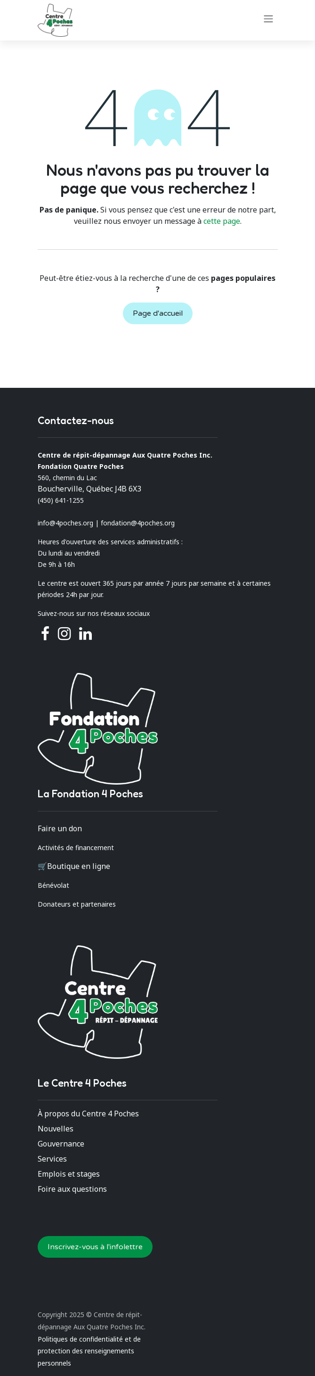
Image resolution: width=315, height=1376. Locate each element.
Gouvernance (61, 1143)
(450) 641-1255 (61, 500)
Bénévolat (53, 885)
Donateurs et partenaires (77, 904)
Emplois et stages (69, 1174)
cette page (221, 221)
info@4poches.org (65, 522)
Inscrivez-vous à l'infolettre (95, 1247)
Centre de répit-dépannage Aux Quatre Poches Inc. (125, 454)
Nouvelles (55, 1128)
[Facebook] (45, 633)
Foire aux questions (72, 1189)
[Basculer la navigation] (268, 18)
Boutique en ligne (78, 866)
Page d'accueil (158, 313)
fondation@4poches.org (138, 522)
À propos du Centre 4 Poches (88, 1113)
